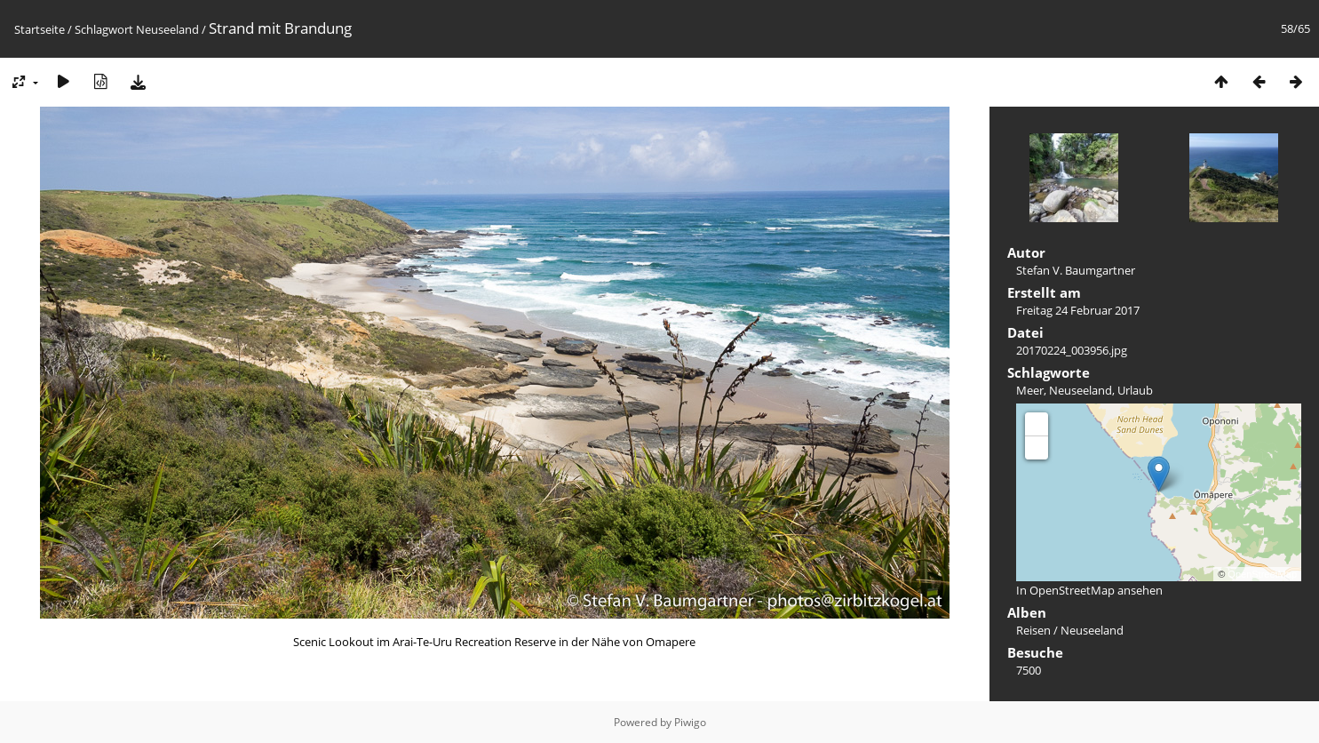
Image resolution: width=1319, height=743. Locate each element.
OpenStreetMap (1262, 574)
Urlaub (1135, 390)
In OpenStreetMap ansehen (1089, 590)
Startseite (39, 29)
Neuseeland (167, 29)
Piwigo (690, 722)
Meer (1030, 390)
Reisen (1033, 630)
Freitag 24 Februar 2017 (1078, 310)
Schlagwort (104, 29)
